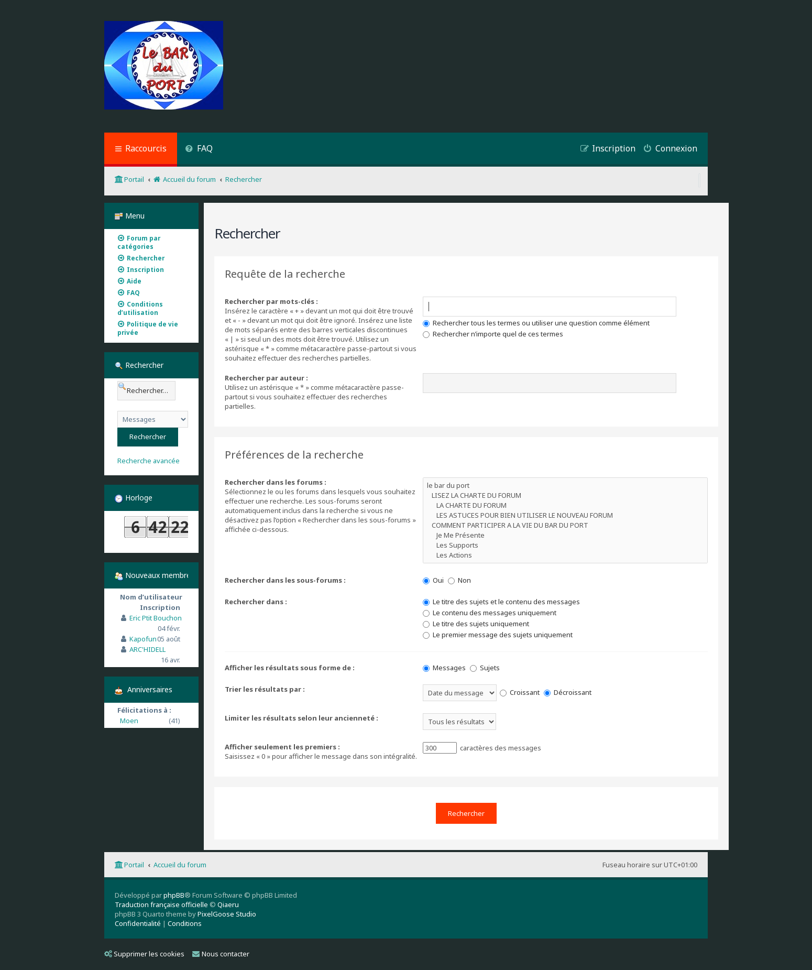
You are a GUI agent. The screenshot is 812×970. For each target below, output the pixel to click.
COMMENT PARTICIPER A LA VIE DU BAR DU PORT (565, 525)
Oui (433, 580)
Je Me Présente (565, 535)
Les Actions (565, 555)
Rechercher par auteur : (266, 378)
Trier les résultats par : (265, 689)
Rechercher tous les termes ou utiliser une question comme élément (536, 323)
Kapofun (143, 639)
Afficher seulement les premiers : (282, 746)
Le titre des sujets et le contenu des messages (501, 601)
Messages (444, 667)
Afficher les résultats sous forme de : (290, 667)
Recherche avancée (148, 460)
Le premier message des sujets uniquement (498, 634)
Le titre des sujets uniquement (476, 623)
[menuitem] (199, 150)
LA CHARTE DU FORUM (565, 505)
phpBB (173, 895)
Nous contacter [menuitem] (220, 953)
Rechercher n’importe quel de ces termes (493, 334)
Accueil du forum (179, 864)
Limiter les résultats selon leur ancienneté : (301, 718)
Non (459, 580)
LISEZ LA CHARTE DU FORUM (565, 495)
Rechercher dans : (256, 601)
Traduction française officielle (161, 904)
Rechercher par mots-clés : (271, 301)
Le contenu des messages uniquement (489, 612)
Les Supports (565, 545)
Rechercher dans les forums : (275, 482)
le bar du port (565, 486)
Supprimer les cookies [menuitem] (144, 953)
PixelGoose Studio (226, 914)
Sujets (485, 667)
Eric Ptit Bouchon (155, 618)
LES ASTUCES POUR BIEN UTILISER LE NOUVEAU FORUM (565, 515)
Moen (129, 720)
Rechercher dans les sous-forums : (285, 580)
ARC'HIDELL (147, 649)
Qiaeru (228, 904)
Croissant (520, 692)
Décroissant (567, 692)
